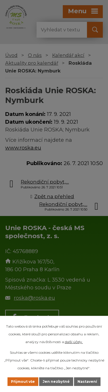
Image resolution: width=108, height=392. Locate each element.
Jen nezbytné (56, 381)
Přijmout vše (23, 381)
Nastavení (87, 381)
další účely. (74, 342)
